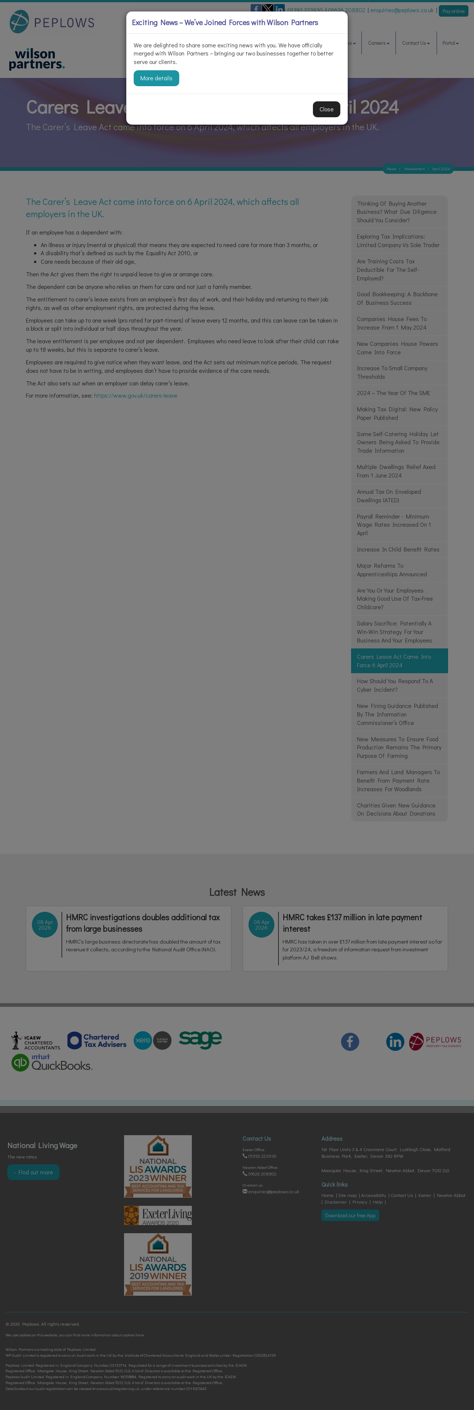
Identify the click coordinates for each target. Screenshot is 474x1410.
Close (327, 109)
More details (156, 78)
